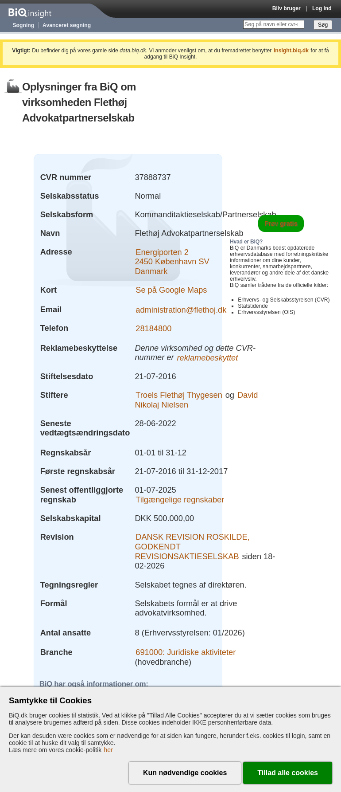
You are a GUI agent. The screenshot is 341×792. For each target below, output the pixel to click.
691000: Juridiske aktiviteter (186, 652)
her (108, 749)
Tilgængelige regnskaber (180, 499)
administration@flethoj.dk (181, 309)
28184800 (153, 328)
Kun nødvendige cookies (185, 772)
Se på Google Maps (171, 289)
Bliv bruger (286, 8)
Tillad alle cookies (287, 772)
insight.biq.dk (291, 50)
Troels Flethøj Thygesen (179, 395)
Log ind (322, 8)
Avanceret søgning (67, 25)
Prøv (281, 223)
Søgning (24, 25)
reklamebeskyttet (207, 357)
